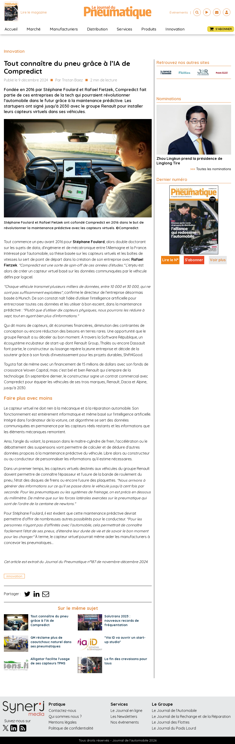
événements (179, 12)
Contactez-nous (62, 710)
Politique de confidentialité (71, 728)
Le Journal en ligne (126, 710)
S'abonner (194, 260)
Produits (148, 29)
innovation (14, 576)
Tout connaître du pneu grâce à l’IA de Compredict (49, 620)
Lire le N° (170, 260)
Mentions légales (63, 722)
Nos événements (125, 722)
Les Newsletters (124, 716)
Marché (34, 29)
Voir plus (218, 260)
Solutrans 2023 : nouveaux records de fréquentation (121, 620)
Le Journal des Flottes (171, 722)
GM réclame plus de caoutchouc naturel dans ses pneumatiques (51, 642)
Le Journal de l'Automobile (174, 710)
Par (69, 80)
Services (124, 29)
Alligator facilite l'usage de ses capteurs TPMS (50, 661)
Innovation (175, 29)
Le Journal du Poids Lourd (174, 728)
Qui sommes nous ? (65, 716)
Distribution (97, 29)
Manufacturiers (64, 29)
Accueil (11, 29)
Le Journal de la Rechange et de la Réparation (191, 716)
